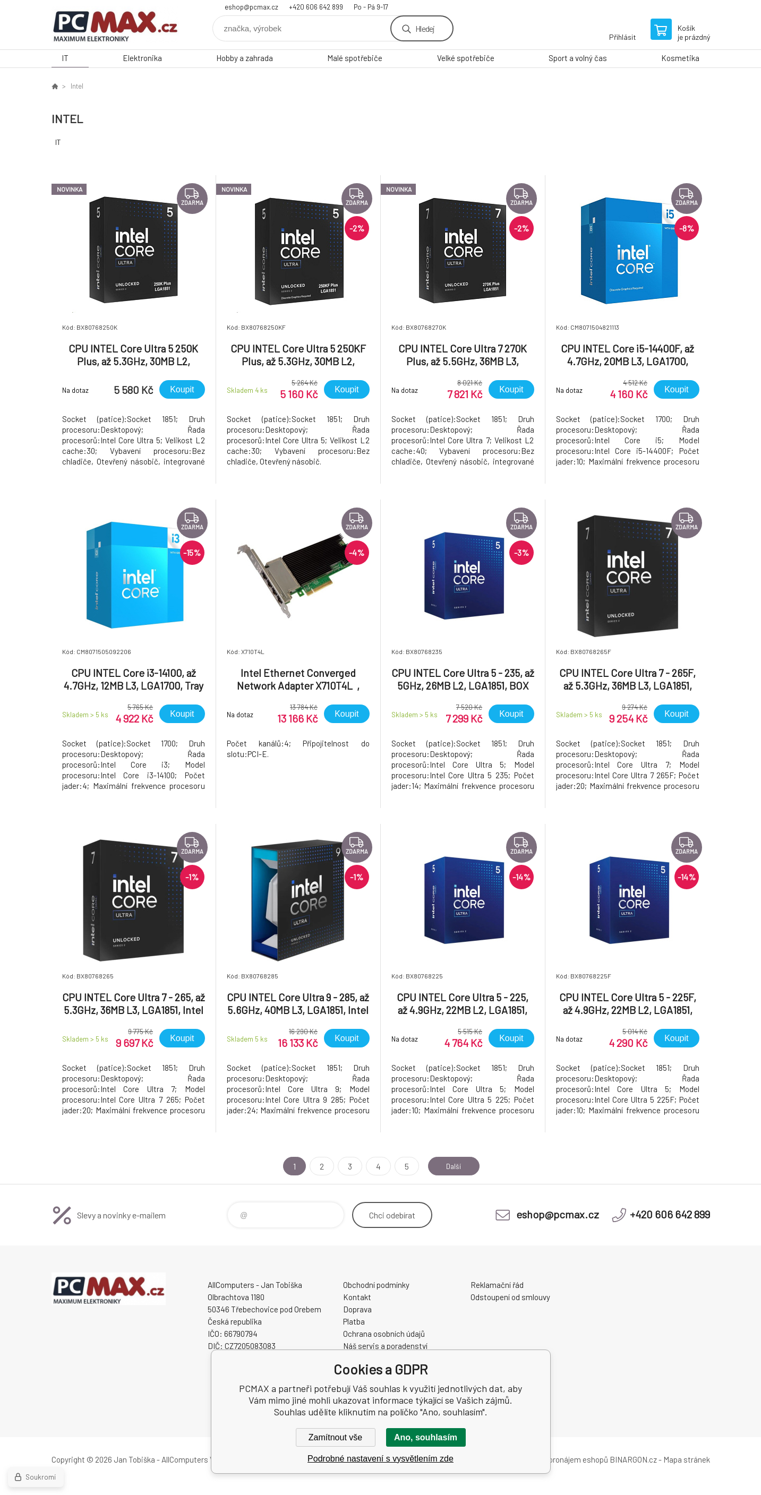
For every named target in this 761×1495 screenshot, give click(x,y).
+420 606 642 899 (316, 7)
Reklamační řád (497, 1285)
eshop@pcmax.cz (251, 7)
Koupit (182, 389)
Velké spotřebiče (465, 58)
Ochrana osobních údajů (384, 1333)
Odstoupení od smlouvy (510, 1297)
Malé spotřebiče (354, 58)
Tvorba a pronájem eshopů (563, 1459)
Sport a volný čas (578, 58)
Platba (354, 1321)
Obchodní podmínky (376, 1285)
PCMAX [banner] (115, 24)
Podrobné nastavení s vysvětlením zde (380, 1458)
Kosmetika (680, 58)
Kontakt (357, 1297)
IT (65, 58)
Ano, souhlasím (425, 1437)
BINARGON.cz (633, 1459)
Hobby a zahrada (244, 58)
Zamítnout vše (335, 1437)
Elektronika (142, 58)
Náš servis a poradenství (385, 1346)
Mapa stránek (686, 1459)
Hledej (424, 28)
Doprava (357, 1309)
